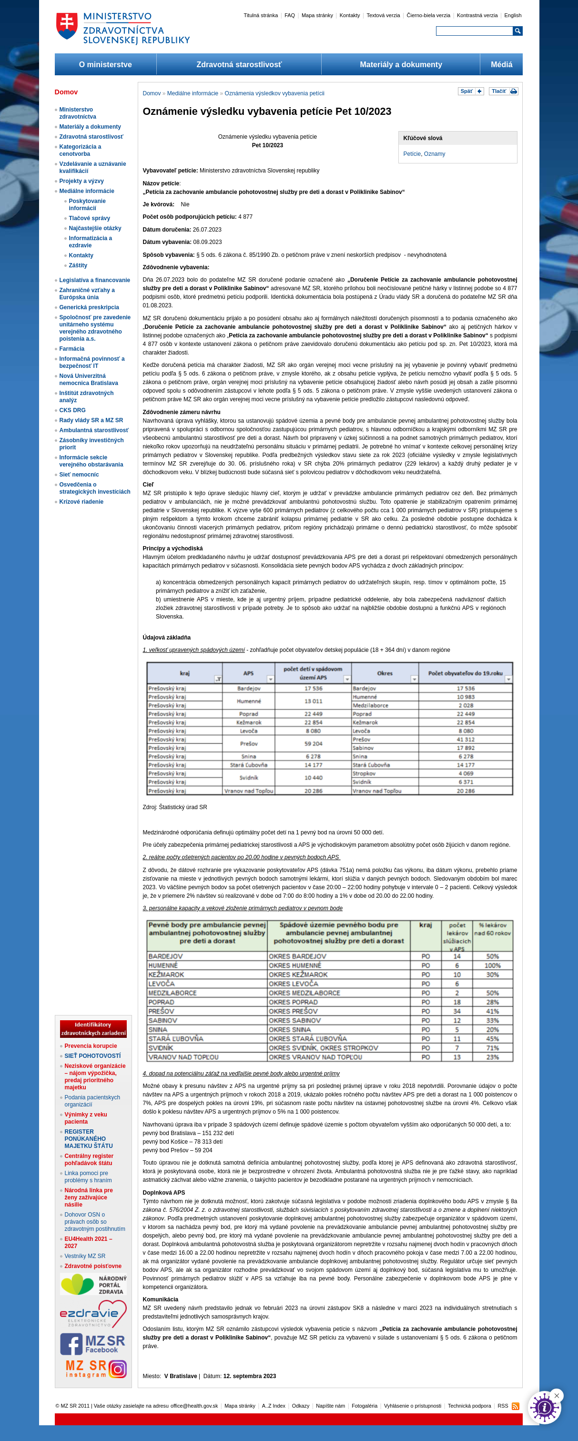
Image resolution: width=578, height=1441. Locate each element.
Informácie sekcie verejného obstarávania (91, 461)
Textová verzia (383, 15)
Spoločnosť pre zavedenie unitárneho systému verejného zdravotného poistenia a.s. (95, 328)
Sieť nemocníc (79, 474)
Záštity (78, 265)
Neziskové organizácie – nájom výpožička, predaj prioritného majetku (95, 1077)
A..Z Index (273, 1406)
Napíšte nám (330, 1406)
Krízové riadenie (82, 501)
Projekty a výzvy (82, 181)
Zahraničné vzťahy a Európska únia (87, 294)
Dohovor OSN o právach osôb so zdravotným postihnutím (95, 1221)
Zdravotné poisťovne (93, 1266)
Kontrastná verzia (477, 15)
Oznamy (435, 154)
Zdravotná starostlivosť (239, 65)
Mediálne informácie (87, 191)
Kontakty (350, 15)
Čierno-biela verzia (429, 15)
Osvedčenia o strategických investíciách (95, 488)
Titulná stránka (261, 15)
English (512, 15)
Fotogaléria (364, 1406)
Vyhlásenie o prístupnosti (412, 1406)
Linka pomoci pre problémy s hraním (88, 1177)
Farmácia (72, 348)
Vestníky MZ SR (85, 1256)
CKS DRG (73, 410)
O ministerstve (105, 65)
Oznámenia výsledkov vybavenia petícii (274, 93)
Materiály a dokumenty (401, 65)
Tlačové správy (90, 218)
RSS (502, 1406)
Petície (412, 154)
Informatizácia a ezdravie (90, 242)
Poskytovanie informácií (87, 205)
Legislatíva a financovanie (95, 280)
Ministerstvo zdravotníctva (78, 113)
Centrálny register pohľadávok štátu (89, 1160)
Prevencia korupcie (91, 1046)
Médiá (501, 65)
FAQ (289, 15)
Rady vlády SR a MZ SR (91, 420)
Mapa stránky (317, 15)
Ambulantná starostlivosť (94, 430)
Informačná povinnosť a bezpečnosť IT (92, 362)
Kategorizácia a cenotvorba (80, 150)
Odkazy (301, 1406)
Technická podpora (469, 1406)
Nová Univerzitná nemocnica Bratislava (89, 379)
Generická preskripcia (89, 307)
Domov (152, 93)
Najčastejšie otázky (95, 228)
